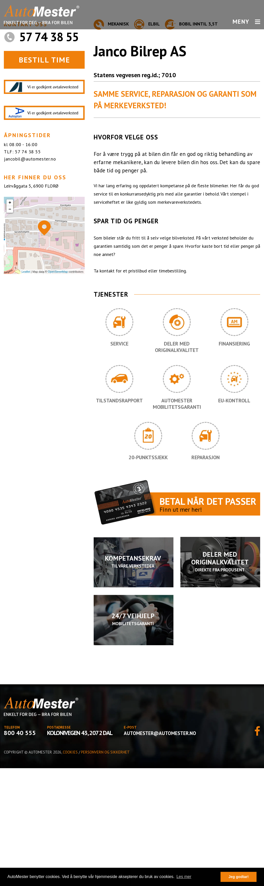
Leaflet (26, 389)
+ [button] (9, 320)
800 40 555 (20, 851)
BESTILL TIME (44, 177)
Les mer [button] (184, 876)
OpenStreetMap (58, 389)
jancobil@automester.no (30, 277)
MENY (246, 21)
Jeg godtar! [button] (238, 877)
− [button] (9, 327)
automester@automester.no (160, 851)
